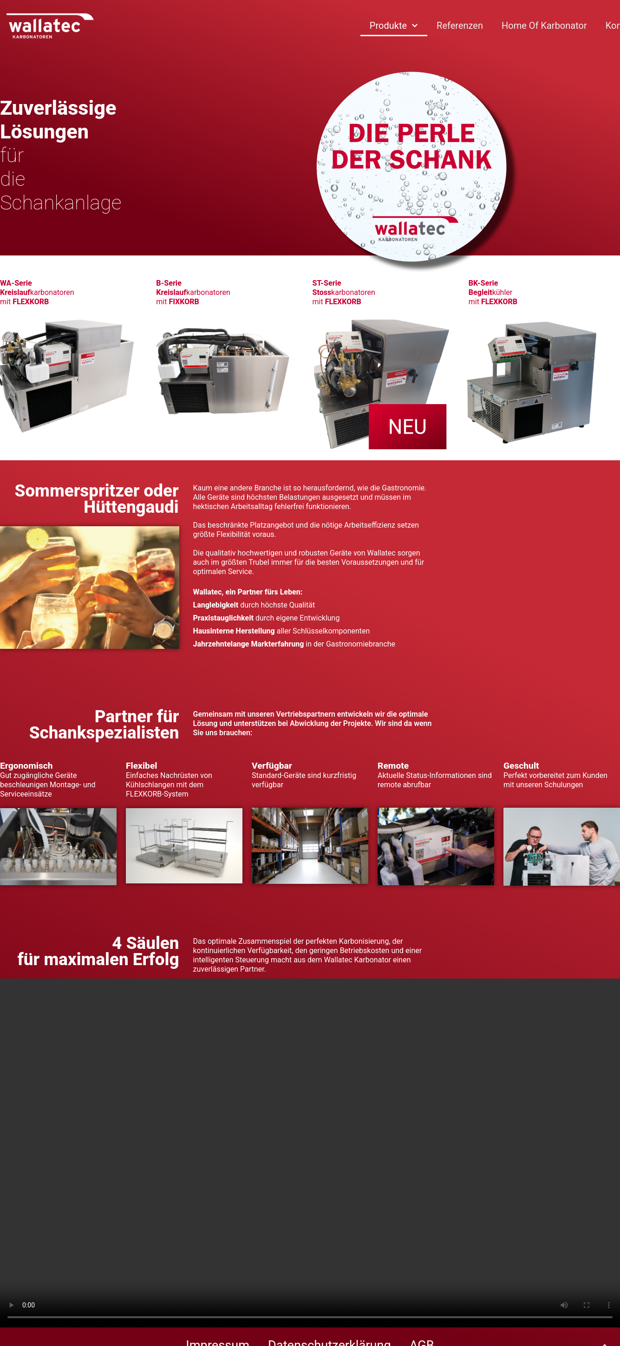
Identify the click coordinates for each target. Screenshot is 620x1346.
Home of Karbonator (544, 25)
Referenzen (460, 25)
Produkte (394, 25)
